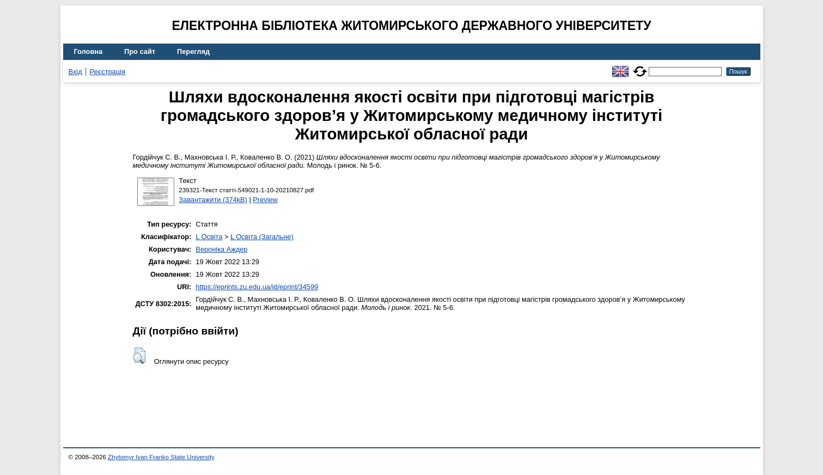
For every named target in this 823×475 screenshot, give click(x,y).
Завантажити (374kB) (213, 200)
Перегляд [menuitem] (193, 51)
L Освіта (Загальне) (262, 237)
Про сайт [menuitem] (139, 51)
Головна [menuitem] (88, 51)
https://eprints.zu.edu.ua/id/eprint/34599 (257, 287)
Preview (265, 200)
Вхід (75, 72)
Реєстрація (107, 72)
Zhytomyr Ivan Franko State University (161, 457)
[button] (139, 356)
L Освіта (209, 237)
